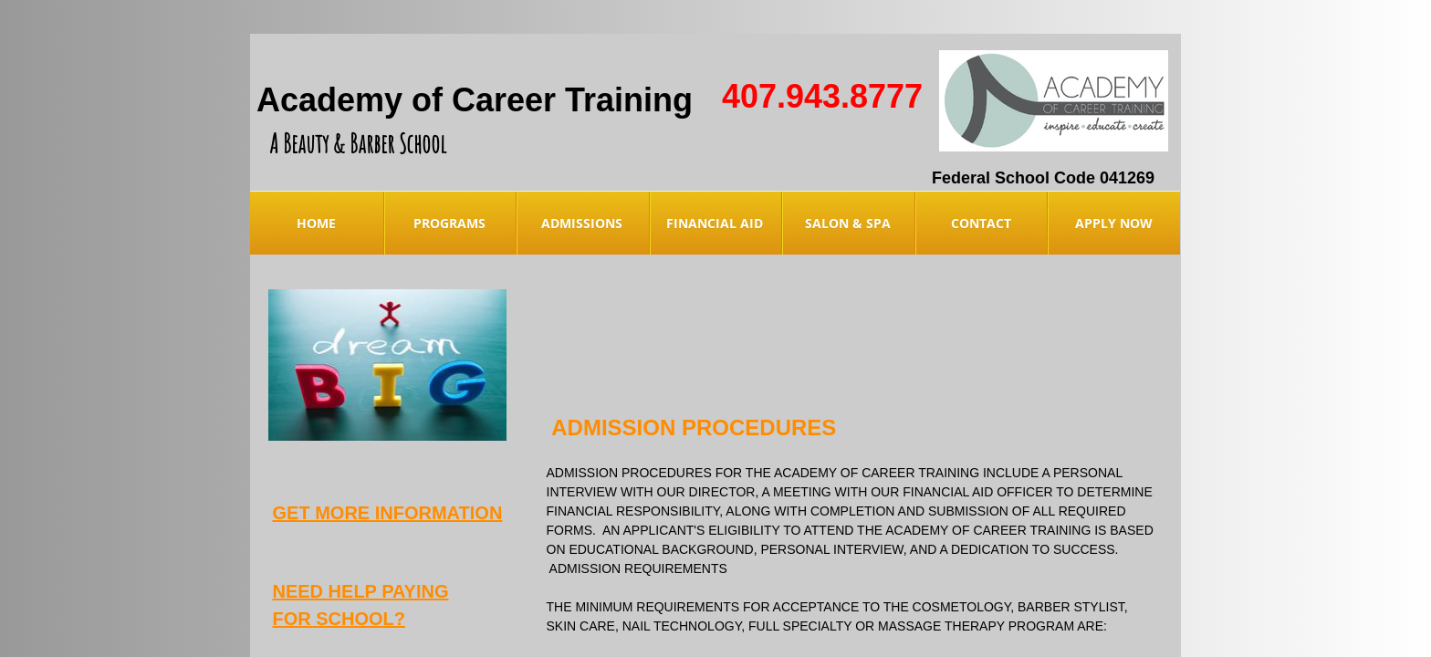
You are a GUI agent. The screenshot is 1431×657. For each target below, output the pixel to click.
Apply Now (1114, 223)
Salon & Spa (848, 223)
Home (316, 223)
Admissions (581, 223)
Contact (981, 223)
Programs (449, 223)
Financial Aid (714, 223)
